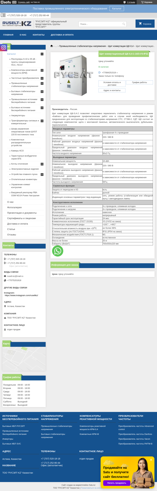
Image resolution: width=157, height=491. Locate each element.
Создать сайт (24, 2)
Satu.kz (92, 485)
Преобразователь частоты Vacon (134, 439)
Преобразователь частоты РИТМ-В (135, 444)
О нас (23, 35)
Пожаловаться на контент (92, 488)
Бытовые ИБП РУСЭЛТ (13, 426)
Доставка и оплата (62, 35)
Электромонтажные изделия (25, 169)
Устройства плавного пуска (24, 174)
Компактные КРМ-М (89, 434)
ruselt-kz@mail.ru (15, 276)
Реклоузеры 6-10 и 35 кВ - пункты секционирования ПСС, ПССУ (23, 62)
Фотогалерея (14, 207)
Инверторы (7, 439)
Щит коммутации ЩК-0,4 (121, 46)
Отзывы (11, 234)
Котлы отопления (19, 164)
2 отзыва (131, 2)
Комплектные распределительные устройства (21, 142)
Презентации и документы (22, 212)
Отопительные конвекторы (24, 179)
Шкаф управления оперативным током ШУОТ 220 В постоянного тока (24, 132)
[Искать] (124, 24)
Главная (8, 35)
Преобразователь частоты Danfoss (135, 434)
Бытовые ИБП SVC (11, 444)
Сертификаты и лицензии (21, 218)
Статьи (11, 229)
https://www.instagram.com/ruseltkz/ (21, 295)
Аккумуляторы (18, 115)
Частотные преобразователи (25, 78)
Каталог (116, 8)
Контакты (39, 35)
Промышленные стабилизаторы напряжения (82, 46)
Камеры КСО (17, 150)
